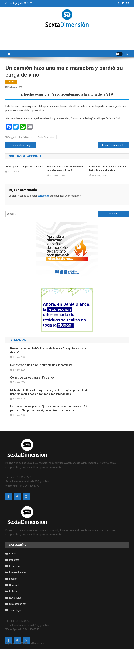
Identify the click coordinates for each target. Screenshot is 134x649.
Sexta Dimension (46, 137)
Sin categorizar (17, 604)
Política (13, 591)
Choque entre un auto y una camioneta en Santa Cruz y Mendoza (115, 145)
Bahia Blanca (25, 137)
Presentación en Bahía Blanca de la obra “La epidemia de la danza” (48, 350)
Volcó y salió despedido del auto (24, 166)
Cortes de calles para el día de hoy (32, 377)
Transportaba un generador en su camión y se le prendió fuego (23, 145)
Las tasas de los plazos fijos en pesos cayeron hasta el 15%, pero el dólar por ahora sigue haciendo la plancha (49, 408)
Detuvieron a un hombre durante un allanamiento (41, 365)
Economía (14, 566)
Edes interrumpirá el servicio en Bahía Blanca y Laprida (107, 168)
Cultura (13, 553)
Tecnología (15, 610)
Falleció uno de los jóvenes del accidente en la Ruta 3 (65, 168)
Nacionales (15, 585)
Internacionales (17, 572)
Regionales (15, 597)
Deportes (14, 559)
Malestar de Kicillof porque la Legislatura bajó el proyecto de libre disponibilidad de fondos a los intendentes (49, 392)
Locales (11, 81)
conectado (43, 195)
